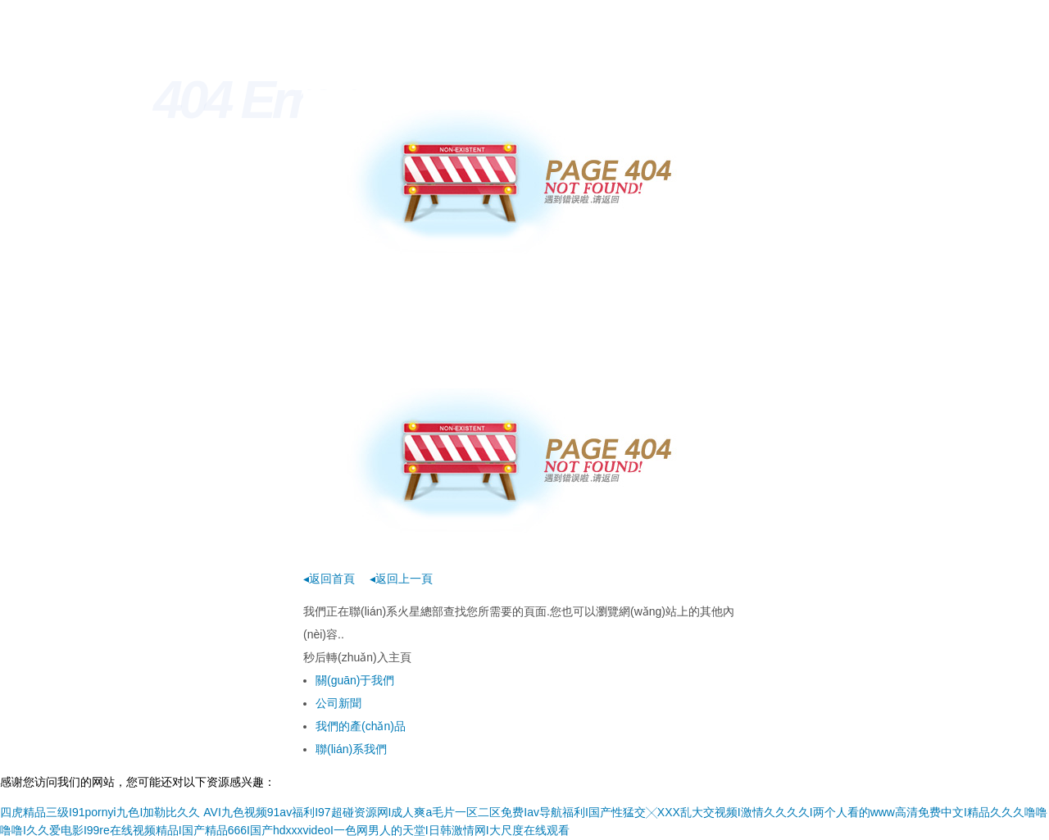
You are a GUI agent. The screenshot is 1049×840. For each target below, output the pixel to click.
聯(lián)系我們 (351, 749)
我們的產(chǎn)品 (361, 726)
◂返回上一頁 (401, 578)
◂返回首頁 (329, 578)
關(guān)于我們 (355, 680)
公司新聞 (338, 703)
